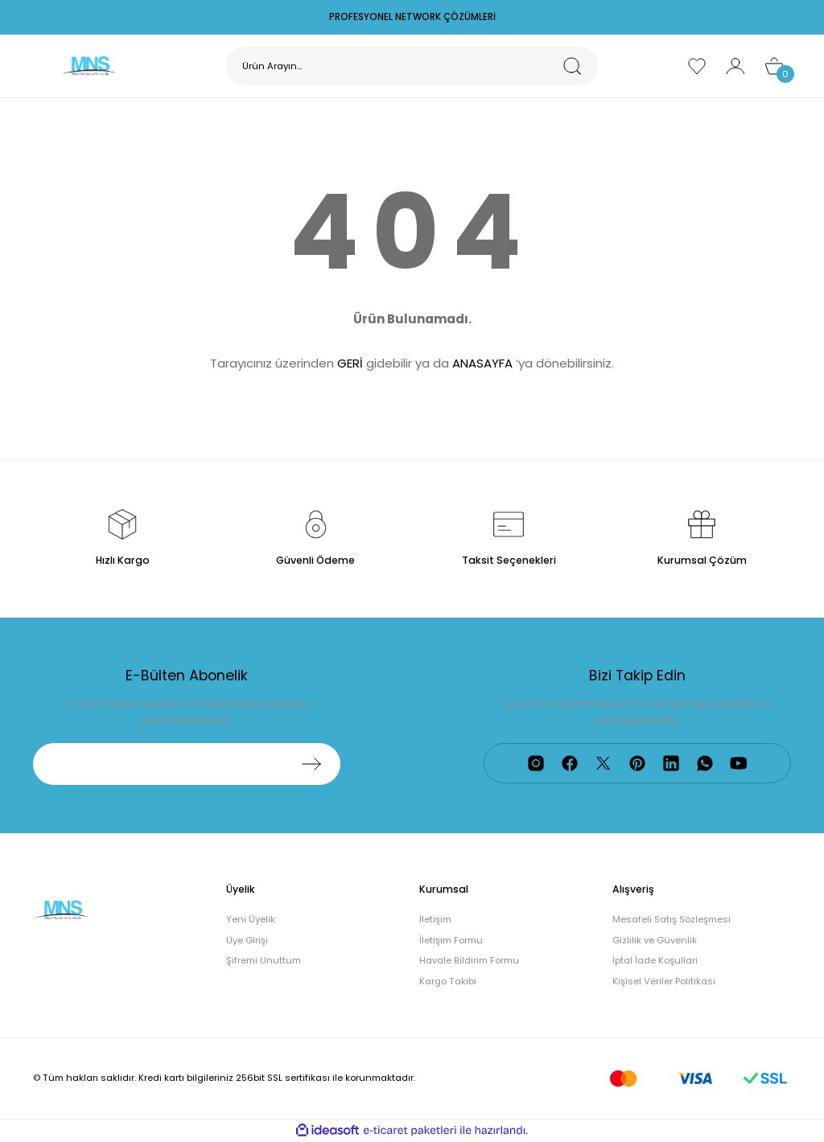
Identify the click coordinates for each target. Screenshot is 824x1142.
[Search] (412, 66)
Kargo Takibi (447, 981)
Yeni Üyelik (250, 919)
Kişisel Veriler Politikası (663, 981)
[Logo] (89, 66)
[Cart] (774, 66)
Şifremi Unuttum (263, 960)
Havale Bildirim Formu (469, 960)
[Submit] (311, 764)
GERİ (350, 363)
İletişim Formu (451, 940)
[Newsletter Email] (186, 764)
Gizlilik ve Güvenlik (654, 940)
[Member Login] (735, 66)
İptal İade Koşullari (655, 960)
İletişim (435, 919)
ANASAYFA (482, 363)
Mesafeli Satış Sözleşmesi (671, 919)
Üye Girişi (247, 940)
